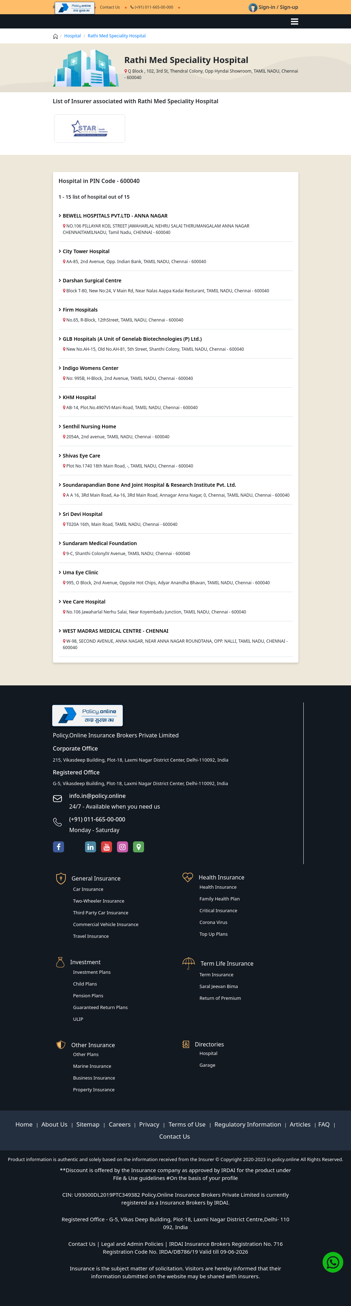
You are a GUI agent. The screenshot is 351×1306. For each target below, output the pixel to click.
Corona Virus (214, 922)
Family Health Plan (220, 898)
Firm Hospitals (80, 309)
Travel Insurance (91, 936)
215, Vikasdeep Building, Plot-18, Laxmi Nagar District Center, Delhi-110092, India (141, 760)
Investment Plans (92, 972)
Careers (119, 1124)
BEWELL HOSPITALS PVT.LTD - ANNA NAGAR (115, 215)
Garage (208, 1065)
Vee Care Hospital (84, 601)
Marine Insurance (92, 1066)
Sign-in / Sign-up (273, 7)
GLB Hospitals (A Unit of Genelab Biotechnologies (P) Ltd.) (132, 338)
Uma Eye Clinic (81, 572)
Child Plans (85, 984)
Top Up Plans (214, 934)
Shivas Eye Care (81, 455)
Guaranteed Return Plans (100, 1007)
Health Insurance (218, 887)
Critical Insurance (218, 910)
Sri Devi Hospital (82, 514)
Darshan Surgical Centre (92, 280)
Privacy (150, 1124)
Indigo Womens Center (91, 368)
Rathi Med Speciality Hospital (117, 36)
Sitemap (88, 1124)
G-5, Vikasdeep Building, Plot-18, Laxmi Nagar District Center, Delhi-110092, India (140, 783)
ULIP (78, 1019)
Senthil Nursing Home (89, 426)
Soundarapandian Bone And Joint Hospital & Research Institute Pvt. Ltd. (149, 484)
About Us (55, 1124)
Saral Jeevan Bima (219, 986)
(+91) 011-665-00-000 (152, 7)
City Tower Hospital (86, 251)
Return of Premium (220, 998)
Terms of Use (187, 1124)
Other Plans (86, 1054)
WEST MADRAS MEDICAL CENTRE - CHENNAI (116, 630)
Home (24, 1124)
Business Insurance (94, 1078)
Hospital (72, 36)
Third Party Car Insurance (100, 912)
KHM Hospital (79, 397)
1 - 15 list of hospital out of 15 (94, 196)
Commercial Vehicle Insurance (106, 924)
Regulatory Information (247, 1124)
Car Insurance (88, 889)
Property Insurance (94, 1089)
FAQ (324, 1124)
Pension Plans (88, 995)
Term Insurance (216, 974)
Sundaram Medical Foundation (100, 543)
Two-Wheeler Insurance (98, 901)
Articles (301, 1124)
